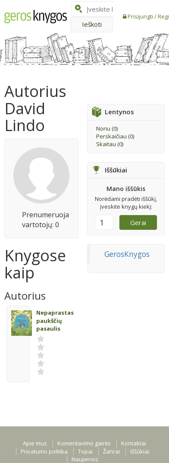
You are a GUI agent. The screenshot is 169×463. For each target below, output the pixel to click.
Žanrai (111, 451)
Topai (85, 451)
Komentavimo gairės (84, 443)
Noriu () (107, 128)
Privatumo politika (44, 451)
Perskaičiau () (115, 136)
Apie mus (35, 443)
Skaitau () (109, 144)
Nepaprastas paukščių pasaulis (55, 320)
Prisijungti (141, 16)
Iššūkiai (139, 451)
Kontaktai (133, 443)
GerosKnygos (127, 254)
